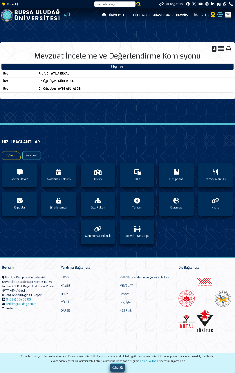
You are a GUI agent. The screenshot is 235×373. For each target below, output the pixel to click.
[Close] (117, 367)
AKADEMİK (140, 15)
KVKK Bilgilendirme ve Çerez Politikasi (144, 277)
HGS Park (126, 310)
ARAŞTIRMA (162, 15)
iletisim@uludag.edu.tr (21, 304)
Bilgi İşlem (126, 302)
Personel (31, 155)
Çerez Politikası (149, 361)
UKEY (64, 294)
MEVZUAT (126, 286)
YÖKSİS (65, 302)
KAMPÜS (182, 15)
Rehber (124, 294)
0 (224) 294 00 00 (18, 299)
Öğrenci (11, 155)
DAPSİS (65, 310)
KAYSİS (65, 286)
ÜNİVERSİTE (118, 15)
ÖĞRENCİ (200, 15)
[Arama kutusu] (114, 4)
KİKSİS (65, 277)
